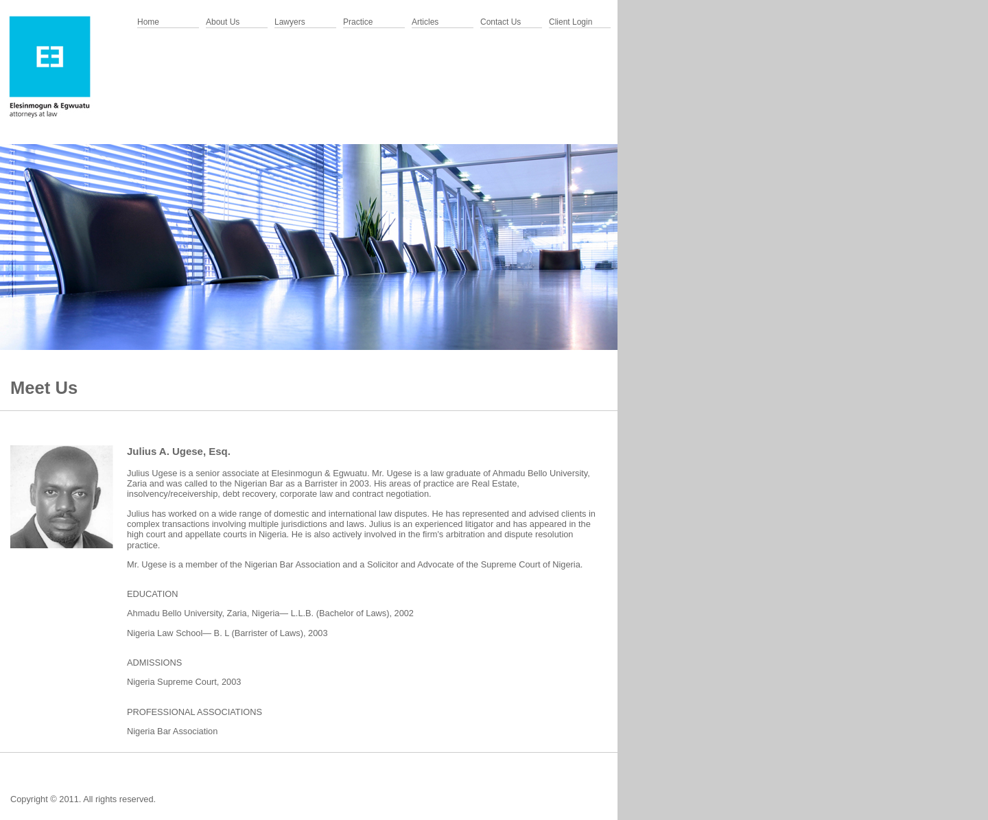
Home (148, 22)
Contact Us (500, 22)
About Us (222, 22)
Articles (425, 22)
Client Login (570, 22)
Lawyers (289, 22)
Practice (358, 22)
